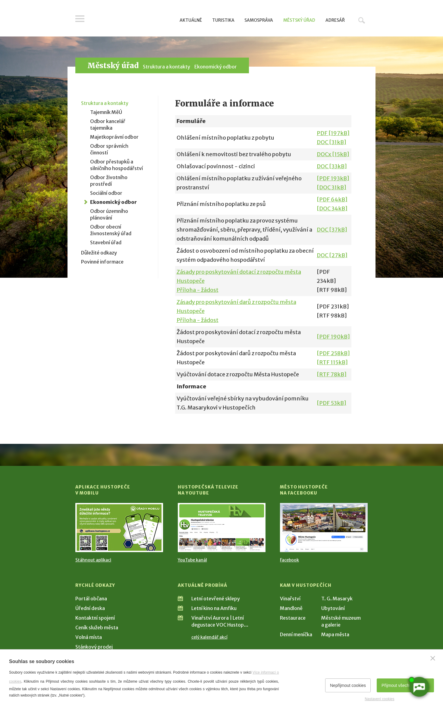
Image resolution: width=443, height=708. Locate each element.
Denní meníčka (296, 634)
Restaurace (293, 618)
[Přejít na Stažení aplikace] (119, 527)
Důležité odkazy (99, 253)
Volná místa (88, 637)
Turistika (223, 20)
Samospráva (258, 20)
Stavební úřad (105, 242)
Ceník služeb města (96, 627)
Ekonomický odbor (215, 67)
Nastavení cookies (379, 699)
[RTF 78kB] (332, 374)
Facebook (289, 560)
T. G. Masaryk (337, 599)
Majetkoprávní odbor (114, 137)
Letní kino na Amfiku (214, 608)
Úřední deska (90, 608)
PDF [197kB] (333, 133)
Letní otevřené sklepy (215, 599)
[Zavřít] (432, 658)
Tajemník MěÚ (106, 112)
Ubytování (333, 608)
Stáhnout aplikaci (93, 560)
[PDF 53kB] (331, 403)
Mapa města (335, 634)
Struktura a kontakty (166, 67)
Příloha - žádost (197, 289)
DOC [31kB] (331, 142)
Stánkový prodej (94, 647)
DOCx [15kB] (333, 154)
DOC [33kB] (332, 166)
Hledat (362, 20)
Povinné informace (102, 262)
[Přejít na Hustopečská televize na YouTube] (221, 527)
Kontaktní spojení (95, 618)
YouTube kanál (192, 560)
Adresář (335, 20)
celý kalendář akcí (209, 637)
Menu (79, 18)
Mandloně (291, 608)
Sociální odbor (106, 193)
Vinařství (290, 599)
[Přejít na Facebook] (324, 527)
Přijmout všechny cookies (405, 685)
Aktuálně (191, 20)
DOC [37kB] (332, 229)
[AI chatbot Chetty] (419, 687)
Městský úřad (299, 20)
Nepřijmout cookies (348, 685)
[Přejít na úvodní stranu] (133, 19)
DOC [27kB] (332, 255)
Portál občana (91, 599)
